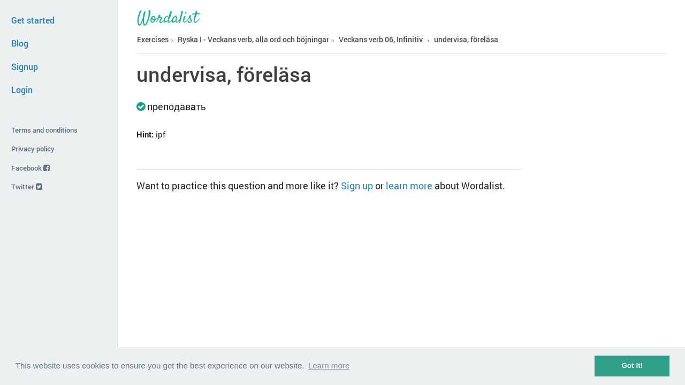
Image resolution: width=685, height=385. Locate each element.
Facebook (30, 168)
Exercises (153, 39)
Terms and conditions (44, 130)
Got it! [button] (632, 365)
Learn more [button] (328, 365)
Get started (33, 20)
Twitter (26, 186)
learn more (409, 185)
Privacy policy (33, 148)
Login (22, 89)
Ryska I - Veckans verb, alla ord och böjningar (253, 39)
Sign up (357, 185)
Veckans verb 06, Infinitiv (381, 39)
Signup (24, 66)
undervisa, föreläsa (466, 39)
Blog (19, 43)
